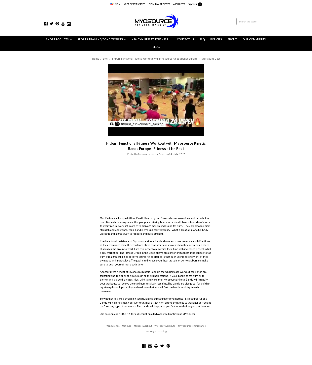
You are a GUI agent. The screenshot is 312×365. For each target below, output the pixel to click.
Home (95, 58)
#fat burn (127, 325)
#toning (162, 331)
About (232, 39)
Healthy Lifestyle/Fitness (151, 39)
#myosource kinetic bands (192, 325)
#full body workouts (164, 325)
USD (115, 4)
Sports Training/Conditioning (101, 39)
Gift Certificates (134, 4)
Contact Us (185, 39)
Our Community (254, 39)
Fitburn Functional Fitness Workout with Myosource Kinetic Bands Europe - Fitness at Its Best (166, 58)
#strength (150, 331)
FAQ (202, 39)
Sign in (153, 4)
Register (165, 4)
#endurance (113, 325)
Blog (156, 46)
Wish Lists (179, 4)
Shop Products (59, 39)
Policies (216, 39)
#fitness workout (143, 325)
